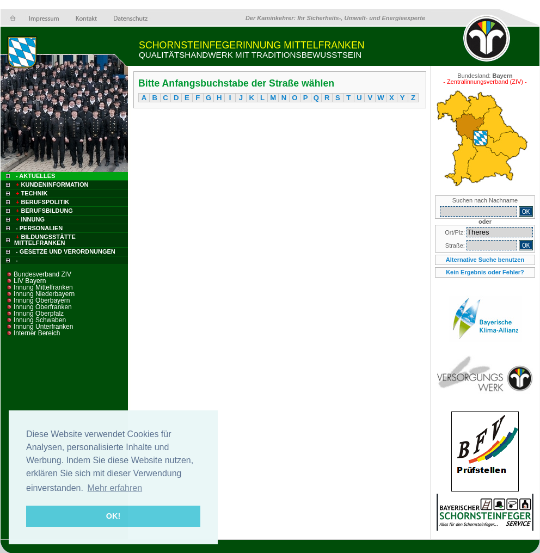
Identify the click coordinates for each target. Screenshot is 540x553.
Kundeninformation (51, 184)
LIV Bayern (30, 281)
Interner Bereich (37, 333)
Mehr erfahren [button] (115, 488)
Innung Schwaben (40, 320)
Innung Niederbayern (44, 294)
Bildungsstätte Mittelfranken (45, 240)
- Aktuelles (34, 176)
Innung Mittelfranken (43, 287)
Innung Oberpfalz (39, 313)
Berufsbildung (43, 210)
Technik (30, 193)
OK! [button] (113, 516)
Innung (29, 219)
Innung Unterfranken (43, 326)
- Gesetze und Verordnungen (65, 251)
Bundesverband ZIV (42, 274)
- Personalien (39, 228)
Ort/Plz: (456, 232)
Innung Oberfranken (43, 307)
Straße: (456, 245)
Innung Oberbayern (42, 300)
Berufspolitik (41, 202)
